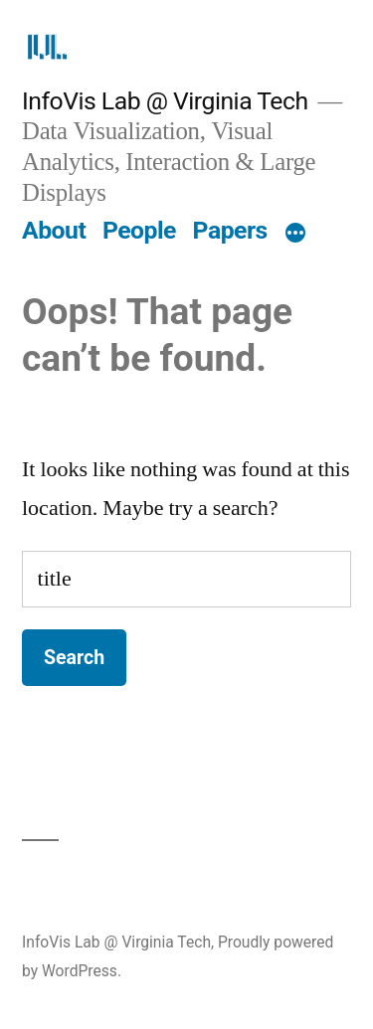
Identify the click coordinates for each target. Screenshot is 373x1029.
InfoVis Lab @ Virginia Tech (165, 100)
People (139, 230)
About (54, 230)
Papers (230, 230)
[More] (295, 235)
